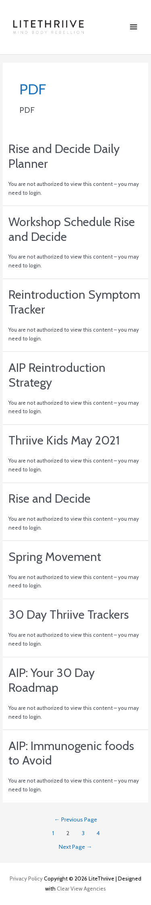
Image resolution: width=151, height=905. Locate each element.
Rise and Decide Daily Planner (64, 156)
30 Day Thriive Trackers (68, 614)
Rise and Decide (49, 498)
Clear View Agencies (81, 888)
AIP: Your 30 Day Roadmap (51, 680)
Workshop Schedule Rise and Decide (71, 229)
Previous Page (75, 819)
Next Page (75, 846)
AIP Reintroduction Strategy (56, 375)
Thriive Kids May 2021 (64, 440)
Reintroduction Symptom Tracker (74, 302)
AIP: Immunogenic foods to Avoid (71, 753)
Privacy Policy (26, 878)
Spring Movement (54, 556)
